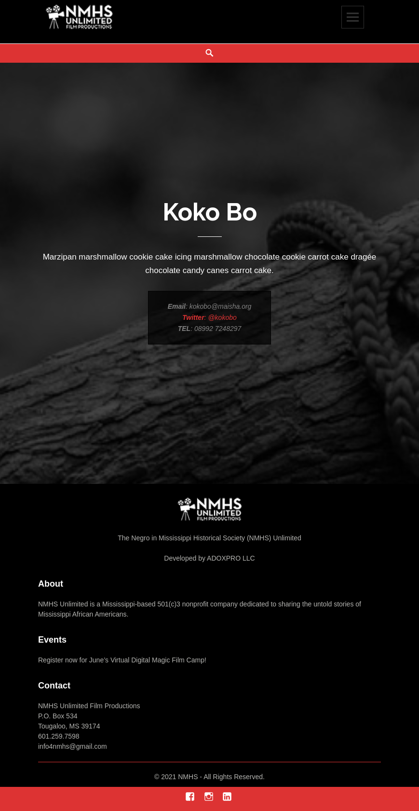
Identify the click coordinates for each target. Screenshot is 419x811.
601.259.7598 (59, 736)
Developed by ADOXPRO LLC (209, 558)
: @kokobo (209, 317)
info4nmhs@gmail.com (72, 746)
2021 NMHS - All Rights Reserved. (213, 777)
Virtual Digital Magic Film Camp (156, 660)
